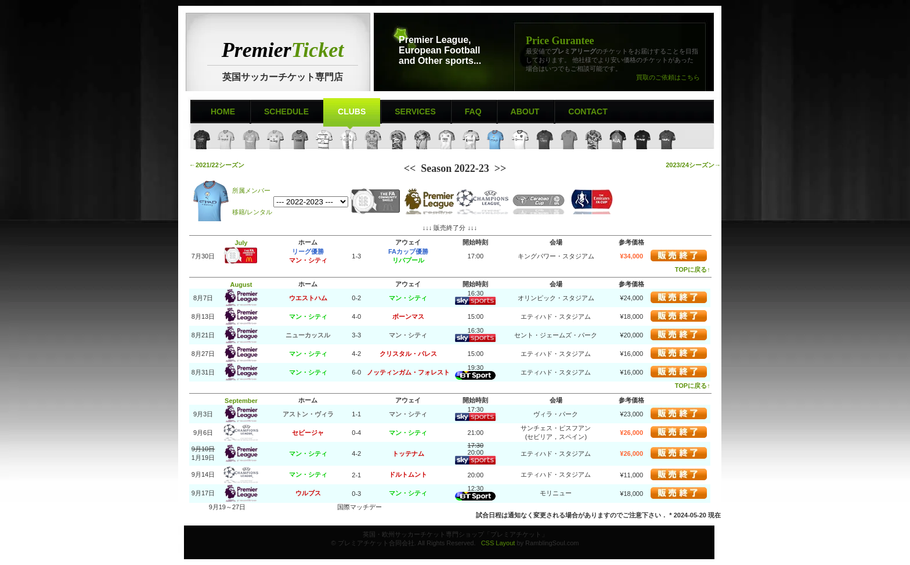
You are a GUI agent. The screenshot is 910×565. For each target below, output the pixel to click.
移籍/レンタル (252, 211)
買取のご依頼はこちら (668, 77)
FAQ (473, 111)
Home (223, 111)
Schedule (286, 111)
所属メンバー (251, 190)
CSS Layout (498, 542)
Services (415, 111)
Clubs (352, 111)
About (525, 111)
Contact (587, 111)
